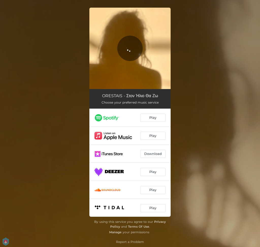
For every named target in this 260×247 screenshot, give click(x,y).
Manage (115, 232)
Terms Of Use (138, 226)
